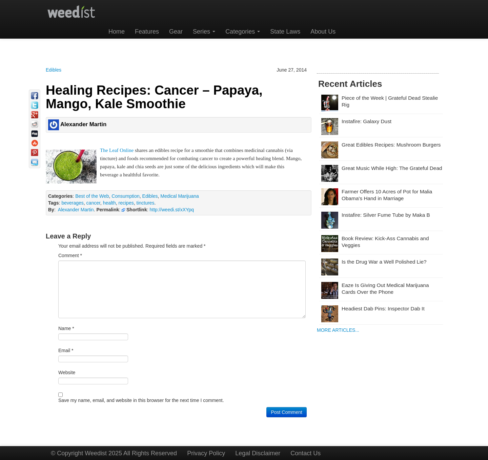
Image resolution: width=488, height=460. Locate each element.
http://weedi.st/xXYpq (171, 209)
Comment (70, 255)
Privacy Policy (206, 453)
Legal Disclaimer (257, 453)
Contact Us (305, 453)
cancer (93, 203)
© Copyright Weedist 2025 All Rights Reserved (114, 453)
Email (65, 350)
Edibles (53, 70)
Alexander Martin (76, 209)
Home (116, 31)
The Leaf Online (117, 150)
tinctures (145, 203)
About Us (323, 31)
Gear (176, 31)
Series (204, 31)
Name (66, 328)
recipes (126, 203)
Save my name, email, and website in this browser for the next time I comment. (141, 400)
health (109, 203)
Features (147, 31)
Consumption (125, 196)
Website (66, 372)
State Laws (285, 31)
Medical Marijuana (179, 196)
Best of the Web (92, 196)
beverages (72, 203)
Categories (242, 31)
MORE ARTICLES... (338, 330)
